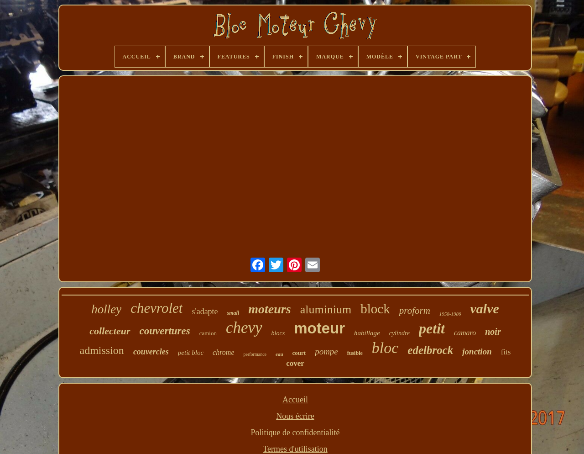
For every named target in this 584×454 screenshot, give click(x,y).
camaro (465, 333)
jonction (476, 351)
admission (102, 350)
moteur (319, 328)
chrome (223, 352)
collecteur (109, 331)
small (233, 313)
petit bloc (190, 352)
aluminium (326, 309)
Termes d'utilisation (295, 449)
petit (432, 328)
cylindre (399, 333)
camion (208, 333)
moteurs (269, 309)
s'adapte (205, 311)
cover (295, 363)
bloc (385, 347)
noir (493, 332)
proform (414, 310)
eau (279, 354)
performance (254, 354)
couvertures (165, 331)
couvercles (151, 351)
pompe (326, 351)
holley (106, 309)
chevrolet (156, 308)
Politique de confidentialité (295, 432)
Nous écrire (295, 416)
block (375, 308)
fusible (355, 353)
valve (484, 308)
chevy (244, 328)
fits (506, 352)
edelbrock (430, 350)
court (299, 352)
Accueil (295, 399)
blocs (278, 333)
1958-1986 (450, 314)
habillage (367, 333)
